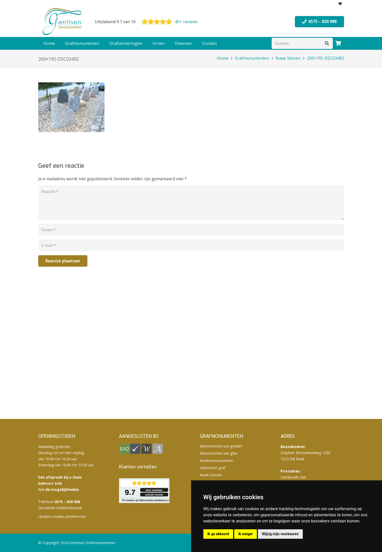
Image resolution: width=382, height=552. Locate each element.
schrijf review (154, 494)
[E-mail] (191, 245)
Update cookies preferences (62, 516)
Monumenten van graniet (221, 446)
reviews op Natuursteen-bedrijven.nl (145, 500)
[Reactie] (191, 203)
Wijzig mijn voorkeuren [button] (280, 534)
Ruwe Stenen (211, 474)
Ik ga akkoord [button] (218, 534)
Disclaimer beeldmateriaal (60, 507)
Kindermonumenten (216, 460)
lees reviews (154, 490)
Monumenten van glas (218, 453)
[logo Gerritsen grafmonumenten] (63, 22)
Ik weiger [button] (245, 534)
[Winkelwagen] (338, 43)
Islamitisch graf (212, 467)
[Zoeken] (302, 43)
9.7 (130, 492)
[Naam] (191, 230)
